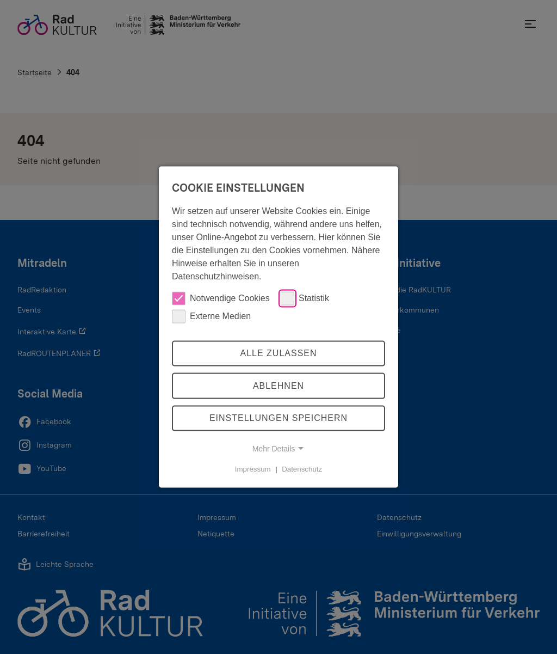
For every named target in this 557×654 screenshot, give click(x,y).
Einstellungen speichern (278, 418)
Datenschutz (302, 469)
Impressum (253, 469)
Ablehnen (278, 385)
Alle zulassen (278, 353)
